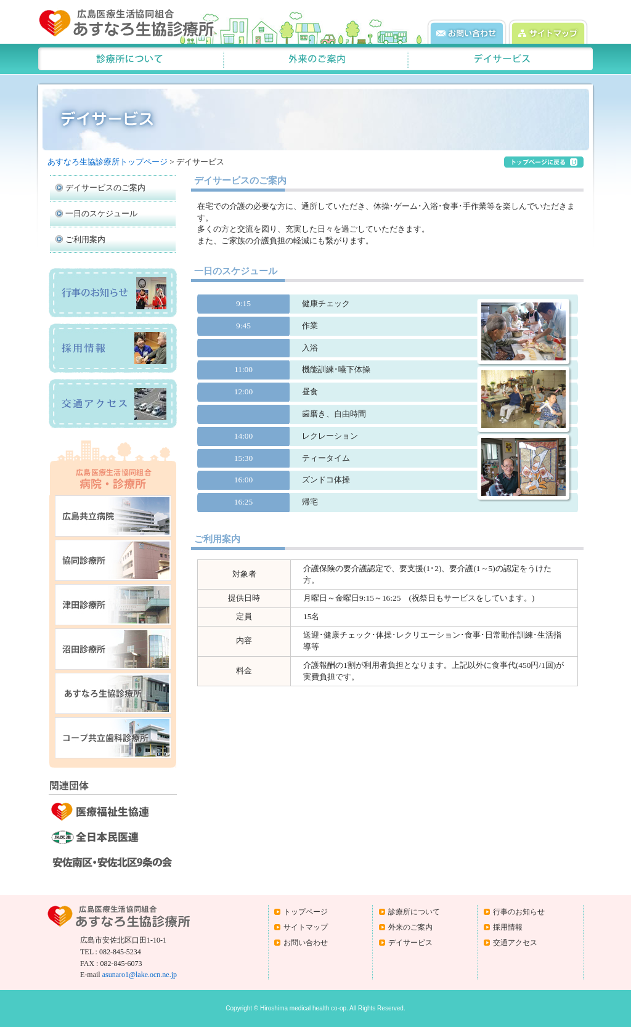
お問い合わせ (305, 942)
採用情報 (508, 927)
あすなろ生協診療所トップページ (107, 161)
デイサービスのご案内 (105, 187)
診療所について (414, 911)
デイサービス (410, 942)
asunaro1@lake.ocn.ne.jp (139, 974)
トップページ (305, 911)
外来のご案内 (410, 927)
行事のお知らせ (519, 911)
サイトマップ (305, 927)
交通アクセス (515, 942)
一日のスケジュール (101, 213)
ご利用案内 (85, 239)
